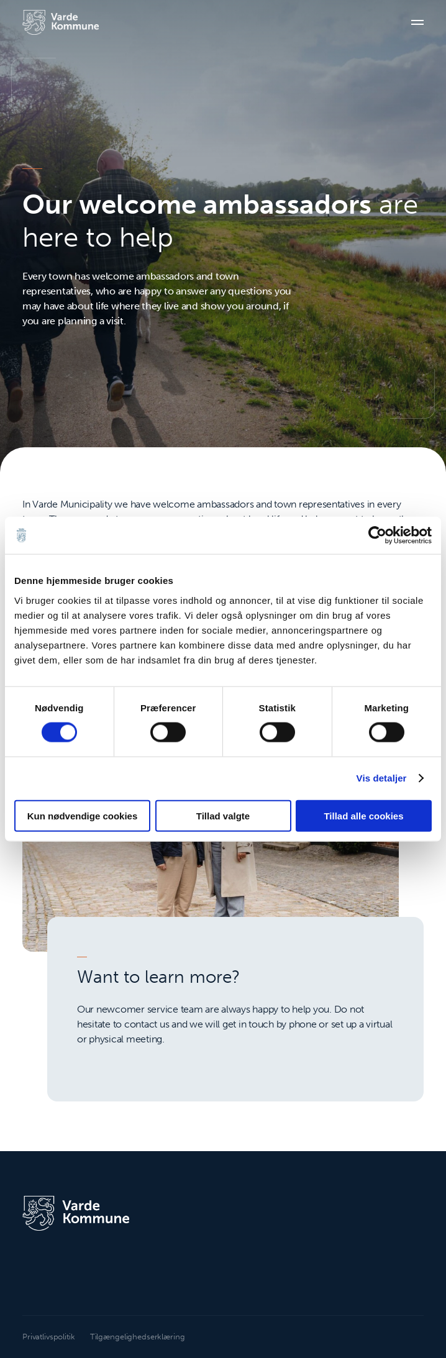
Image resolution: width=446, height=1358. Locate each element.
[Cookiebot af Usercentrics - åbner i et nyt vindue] (377, 535)
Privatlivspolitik (48, 1336)
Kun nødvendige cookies (82, 815)
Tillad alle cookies (363, 815)
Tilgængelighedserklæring (137, 1336)
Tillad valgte (223, 815)
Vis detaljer (382, 778)
